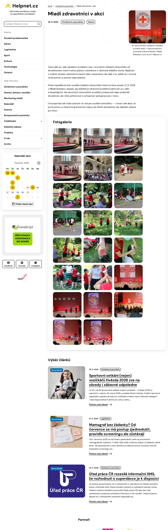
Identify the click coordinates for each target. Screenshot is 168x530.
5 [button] (17, 197)
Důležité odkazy (12, 126)
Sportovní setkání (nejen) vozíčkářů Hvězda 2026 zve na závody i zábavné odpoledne (114, 309)
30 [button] (12, 173)
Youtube (22, 264)
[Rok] (27, 163)
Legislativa (10, 49)
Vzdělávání (10, 121)
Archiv (7, 144)
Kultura (8, 61)
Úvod (50, 6)
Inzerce (8, 109)
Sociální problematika (16, 38)
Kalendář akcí (23, 156)
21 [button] (13, 187)
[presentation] (66, 311)
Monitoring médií (13, 98)
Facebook (8, 264)
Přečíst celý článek (98, 333)
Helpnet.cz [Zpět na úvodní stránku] (25, 5)
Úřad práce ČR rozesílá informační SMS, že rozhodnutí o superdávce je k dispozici (124, 405)
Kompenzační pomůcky (17, 115)
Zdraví (7, 43)
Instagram (35, 264)
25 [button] (33, 187)
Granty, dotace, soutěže (17, 92)
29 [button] (7, 173)
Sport (7, 55)
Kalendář (9, 103)
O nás (7, 138)
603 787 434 (65, 513)
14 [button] (13, 182)
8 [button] (17, 178)
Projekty (8, 132)
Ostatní (8, 72)
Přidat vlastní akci (24, 204)
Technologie (10, 66)
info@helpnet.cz (84, 513)
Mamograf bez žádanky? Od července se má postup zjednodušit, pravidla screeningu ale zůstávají (120, 358)
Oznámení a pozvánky (16, 86)
